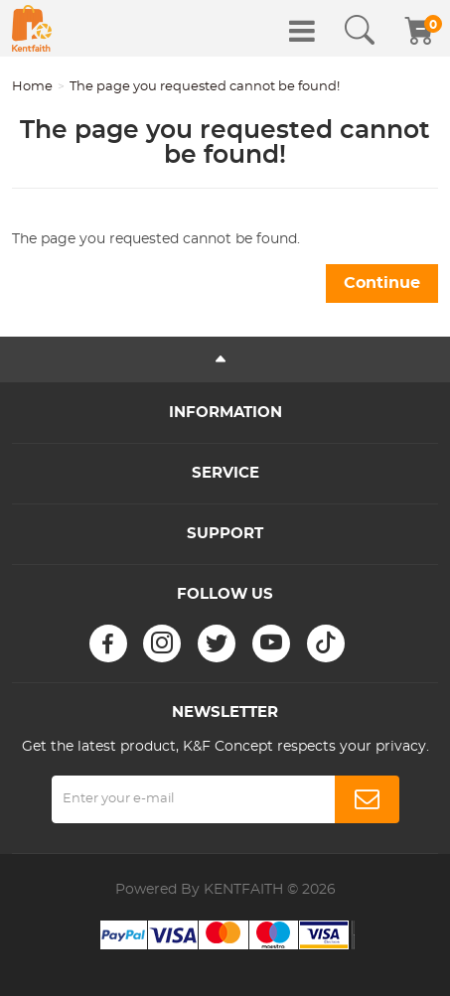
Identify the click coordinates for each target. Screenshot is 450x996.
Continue (382, 283)
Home (32, 86)
